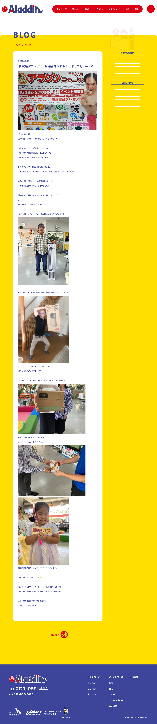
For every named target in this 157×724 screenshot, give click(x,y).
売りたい (100, 9)
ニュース (113, 694)
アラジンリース (114, 9)
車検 (127, 9)
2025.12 (127, 96)
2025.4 (127, 115)
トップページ (62, 9)
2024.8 (127, 124)
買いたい (75, 9)
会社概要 (113, 706)
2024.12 (127, 120)
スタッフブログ (116, 700)
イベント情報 (127, 74)
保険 (136, 9)
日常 (127, 78)
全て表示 (127, 60)
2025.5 (127, 110)
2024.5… (128, 129)
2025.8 (127, 101)
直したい (87, 9)
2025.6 (127, 105)
